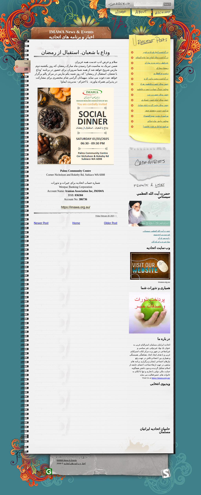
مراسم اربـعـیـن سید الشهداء (155, 116)
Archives (162, 12)
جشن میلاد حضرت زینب (157, 94)
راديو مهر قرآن (164, 238)
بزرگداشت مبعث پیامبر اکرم (156, 78)
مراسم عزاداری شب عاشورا (155, 126)
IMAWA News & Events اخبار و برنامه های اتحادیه (71, 34)
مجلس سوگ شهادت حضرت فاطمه (152, 89)
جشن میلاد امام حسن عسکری (154, 100)
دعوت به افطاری (160, 73)
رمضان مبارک (162, 68)
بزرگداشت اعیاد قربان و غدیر (155, 52)
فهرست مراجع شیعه (161, 234)
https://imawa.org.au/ (75, 207)
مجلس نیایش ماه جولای (157, 121)
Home (120, 12)
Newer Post (41, 223)
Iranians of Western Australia (49, 471)
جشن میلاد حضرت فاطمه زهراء (154, 84)
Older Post (110, 223)
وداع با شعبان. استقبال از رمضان (75, 52)
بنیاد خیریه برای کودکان (161, 241)
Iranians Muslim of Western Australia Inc (165, 473)
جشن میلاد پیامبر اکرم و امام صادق (153, 105)
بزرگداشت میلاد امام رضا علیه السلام (152, 57)
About (141, 12)
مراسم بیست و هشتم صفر (156, 110)
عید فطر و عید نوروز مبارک (156, 63)
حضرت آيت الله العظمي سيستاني (156, 231)
